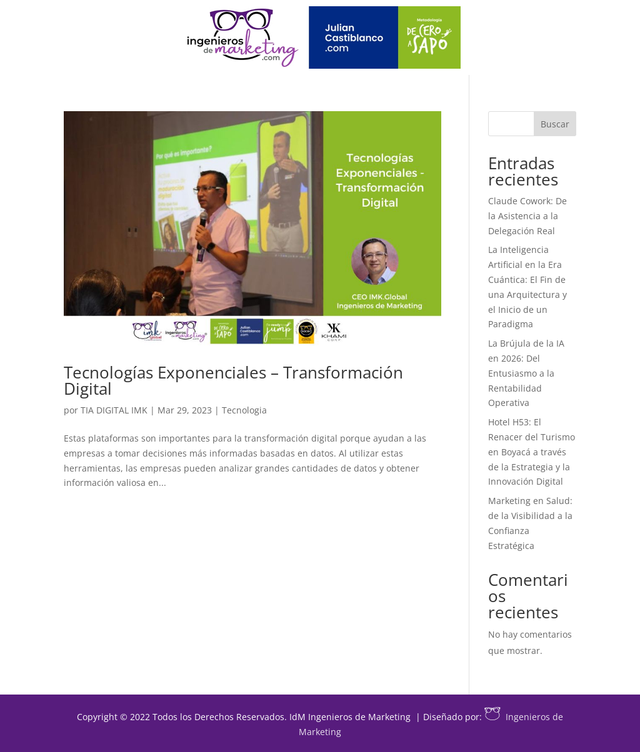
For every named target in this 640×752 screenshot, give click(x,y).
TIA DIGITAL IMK (114, 410)
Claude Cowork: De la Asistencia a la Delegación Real (527, 216)
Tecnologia (244, 410)
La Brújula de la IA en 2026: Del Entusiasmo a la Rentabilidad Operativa (526, 372)
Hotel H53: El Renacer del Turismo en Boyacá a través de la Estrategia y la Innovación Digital (531, 451)
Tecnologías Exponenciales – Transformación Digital (233, 380)
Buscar (555, 124)
